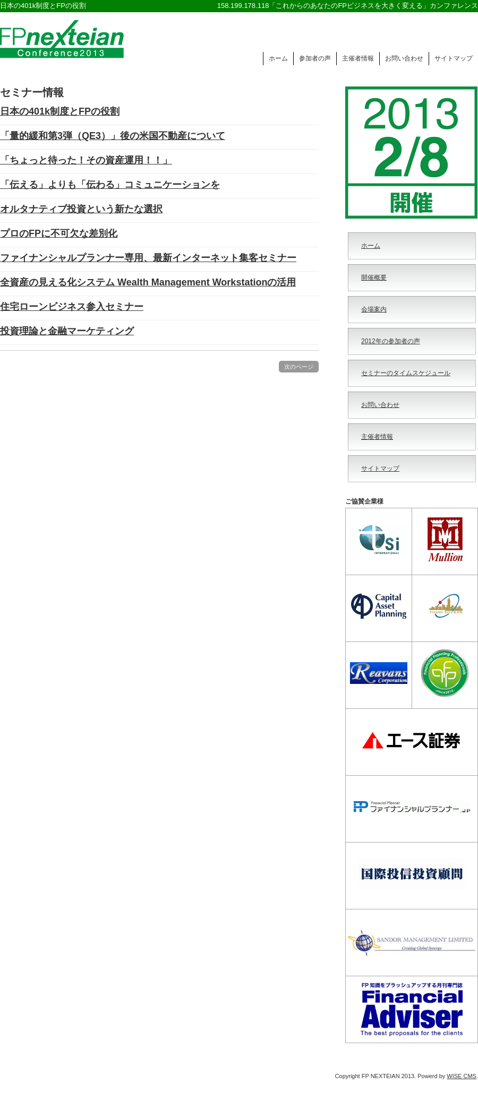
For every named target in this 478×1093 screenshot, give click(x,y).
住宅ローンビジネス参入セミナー (71, 306)
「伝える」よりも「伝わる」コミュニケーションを (110, 184)
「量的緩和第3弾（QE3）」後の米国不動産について (112, 136)
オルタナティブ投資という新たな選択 (81, 209)
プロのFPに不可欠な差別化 (58, 233)
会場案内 (374, 309)
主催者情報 (358, 58)
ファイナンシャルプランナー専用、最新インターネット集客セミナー (148, 258)
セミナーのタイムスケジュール (405, 373)
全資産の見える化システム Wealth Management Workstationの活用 (148, 282)
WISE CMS (461, 1076)
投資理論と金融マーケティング (67, 331)
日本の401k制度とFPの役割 (60, 111)
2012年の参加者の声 (390, 341)
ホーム (278, 58)
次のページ (298, 366)
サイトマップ (453, 58)
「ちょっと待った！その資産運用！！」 (86, 160)
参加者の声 (315, 58)
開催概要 (374, 277)
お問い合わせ (404, 58)
